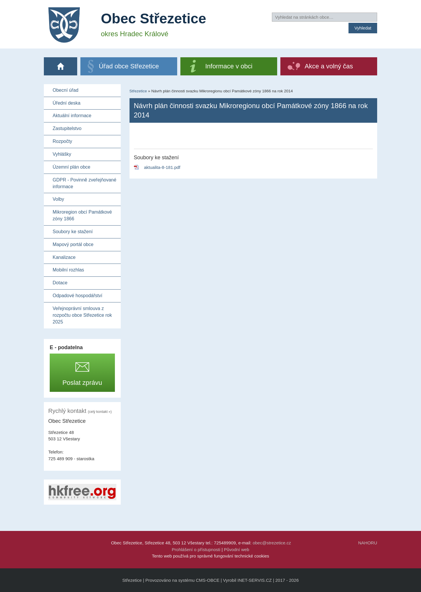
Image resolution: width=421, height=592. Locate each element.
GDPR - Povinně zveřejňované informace (84, 183)
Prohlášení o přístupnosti (196, 549)
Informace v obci (228, 66)
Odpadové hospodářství (77, 295)
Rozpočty (62, 141)
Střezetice (138, 91)
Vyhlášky (62, 154)
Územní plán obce (71, 167)
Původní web (236, 549)
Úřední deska (66, 103)
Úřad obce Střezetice (129, 66)
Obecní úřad (65, 90)
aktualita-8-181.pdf (162, 167)
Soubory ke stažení (73, 231)
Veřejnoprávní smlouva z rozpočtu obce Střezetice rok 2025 (82, 315)
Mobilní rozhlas (68, 269)
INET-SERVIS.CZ (254, 580)
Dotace (60, 282)
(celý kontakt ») (100, 412)
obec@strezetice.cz (272, 542)
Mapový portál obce (73, 244)
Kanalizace (64, 257)
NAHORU (367, 542)
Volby (58, 199)
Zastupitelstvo (67, 128)
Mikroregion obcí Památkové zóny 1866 (82, 215)
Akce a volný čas (329, 66)
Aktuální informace (72, 115)
